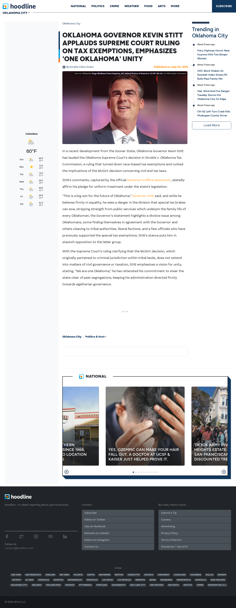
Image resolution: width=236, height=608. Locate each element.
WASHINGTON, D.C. (217, 585)
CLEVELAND (180, 575)
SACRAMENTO (119, 585)
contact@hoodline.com (19, 548)
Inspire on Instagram (96, 540)
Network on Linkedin (96, 533)
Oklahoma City (71, 23)
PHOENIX (70, 585)
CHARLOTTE (134, 575)
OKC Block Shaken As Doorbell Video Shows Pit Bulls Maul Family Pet (212, 74)
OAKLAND (50, 575)
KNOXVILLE (92, 580)
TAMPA (200, 585)
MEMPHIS (140, 580)
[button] (66, 471)
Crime (114, 6)
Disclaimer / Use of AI (174, 547)
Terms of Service (171, 540)
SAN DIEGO (173, 585)
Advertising (168, 526)
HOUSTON (58, 580)
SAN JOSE (16, 575)
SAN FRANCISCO (33, 575)
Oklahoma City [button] (15, 13)
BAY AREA (64, 575)
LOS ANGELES (124, 580)
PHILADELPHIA (53, 585)
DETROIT (16, 580)
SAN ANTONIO (157, 585)
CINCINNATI (163, 575)
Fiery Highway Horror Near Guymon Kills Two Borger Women (213, 54)
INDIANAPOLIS (75, 580)
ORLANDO (37, 585)
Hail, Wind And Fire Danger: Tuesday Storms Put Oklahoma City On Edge (213, 95)
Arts (162, 6)
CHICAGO (148, 575)
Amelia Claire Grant (80, 67)
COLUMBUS (195, 575)
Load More (212, 125)
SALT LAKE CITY (137, 585)
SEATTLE (188, 585)
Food (148, 6)
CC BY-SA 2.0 (156, 74)
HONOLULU (43, 580)
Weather (131, 6)
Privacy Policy (169, 533)
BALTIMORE (104, 575)
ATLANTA (78, 575)
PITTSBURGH (85, 585)
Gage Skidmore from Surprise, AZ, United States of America (120, 74)
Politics (98, 6)
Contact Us (91, 547)
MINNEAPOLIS (184, 580)
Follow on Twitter (94, 520)
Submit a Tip (169, 513)
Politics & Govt (95, 337)
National (78, 6)
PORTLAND (101, 585)
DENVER (222, 575)
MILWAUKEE (166, 580)
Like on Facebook (94, 526)
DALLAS (209, 575)
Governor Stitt (143, 196)
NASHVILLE (200, 580)
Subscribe (224, 6)
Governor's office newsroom (149, 180)
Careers (166, 520)
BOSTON (119, 575)
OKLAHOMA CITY (19, 585)
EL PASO (30, 580)
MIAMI (153, 580)
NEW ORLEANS (218, 580)
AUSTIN (90, 575)
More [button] (175, 6)
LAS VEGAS (107, 580)
